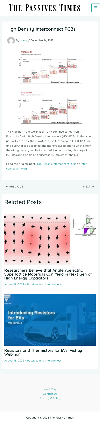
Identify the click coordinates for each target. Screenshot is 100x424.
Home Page (50, 389)
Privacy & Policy (50, 398)
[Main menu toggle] (95, 8)
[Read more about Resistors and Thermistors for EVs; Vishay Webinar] (50, 319)
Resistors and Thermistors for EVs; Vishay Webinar (43, 352)
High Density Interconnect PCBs (56, 164)
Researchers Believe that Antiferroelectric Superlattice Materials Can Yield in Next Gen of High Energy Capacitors (48, 274)
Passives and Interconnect (44, 284)
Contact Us (50, 393)
